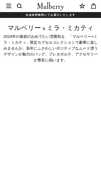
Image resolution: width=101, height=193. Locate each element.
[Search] (20, 6)
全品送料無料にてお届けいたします (50, 14)
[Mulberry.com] (50, 6)
